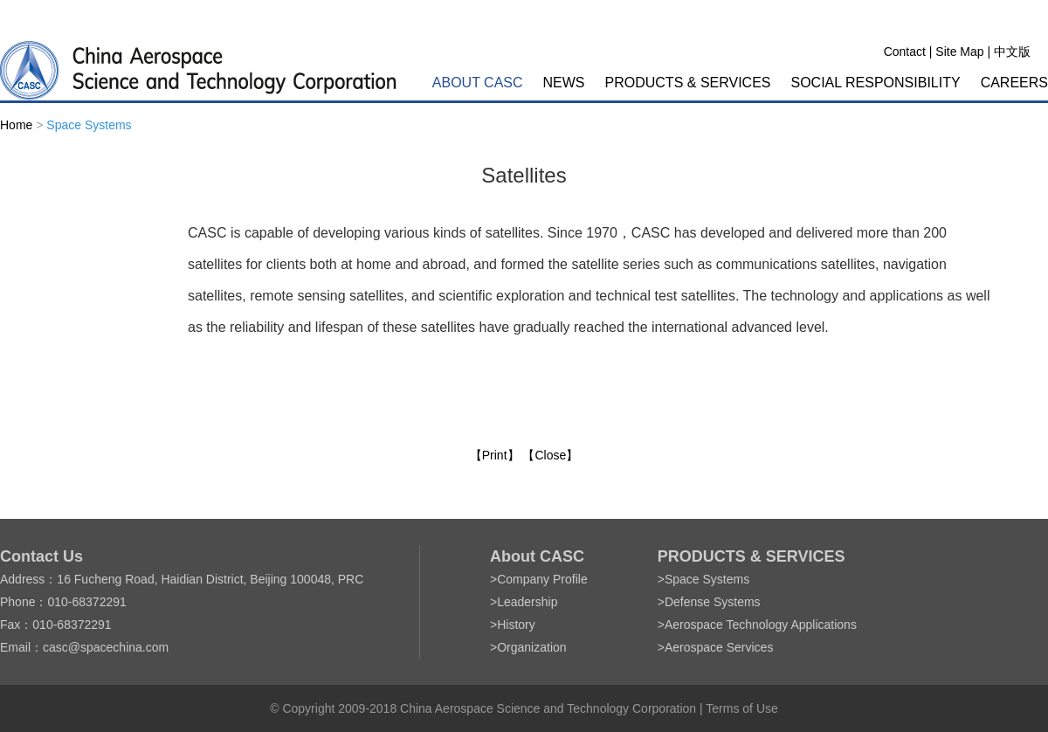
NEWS (564, 82)
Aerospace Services (719, 647)
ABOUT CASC (477, 82)
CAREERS (1014, 82)
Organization (531, 647)
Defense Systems (713, 602)
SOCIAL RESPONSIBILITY (876, 82)
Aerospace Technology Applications (761, 625)
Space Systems (88, 125)
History (516, 625)
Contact (905, 52)
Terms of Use (741, 708)
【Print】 (495, 455)
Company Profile (542, 579)
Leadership (527, 602)
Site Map (959, 52)
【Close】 (550, 455)
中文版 (1012, 52)
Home (16, 125)
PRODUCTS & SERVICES (688, 82)
